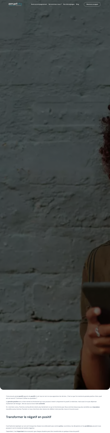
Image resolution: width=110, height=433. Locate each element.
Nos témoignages (68, 4)
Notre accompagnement (39, 4)
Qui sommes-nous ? (55, 4)
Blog (77, 4)
